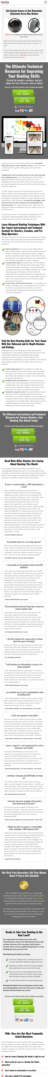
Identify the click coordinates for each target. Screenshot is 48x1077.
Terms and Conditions (24, 1065)
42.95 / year (35, 93)
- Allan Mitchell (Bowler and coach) (16, 670)
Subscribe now (10, 35)
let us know (38, 883)
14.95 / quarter (13, 93)
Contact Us (16, 1062)
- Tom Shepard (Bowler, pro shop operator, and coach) (23, 724)
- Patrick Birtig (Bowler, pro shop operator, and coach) (22, 754)
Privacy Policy (31, 1062)
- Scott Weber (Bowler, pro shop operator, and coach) (22, 694)
